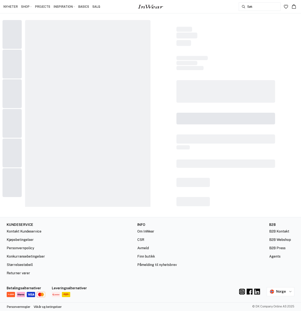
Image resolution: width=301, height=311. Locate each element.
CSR (140, 240)
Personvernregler (18, 306)
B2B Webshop (280, 240)
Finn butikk (146, 256)
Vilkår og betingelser (48, 306)
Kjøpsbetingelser (20, 240)
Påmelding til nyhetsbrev (157, 265)
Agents (275, 256)
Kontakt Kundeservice (24, 231)
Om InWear (145, 231)
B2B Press (277, 248)
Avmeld (143, 248)
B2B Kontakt (279, 231)
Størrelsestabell (20, 265)
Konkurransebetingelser (26, 256)
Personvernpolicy (20, 248)
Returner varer (18, 273)
